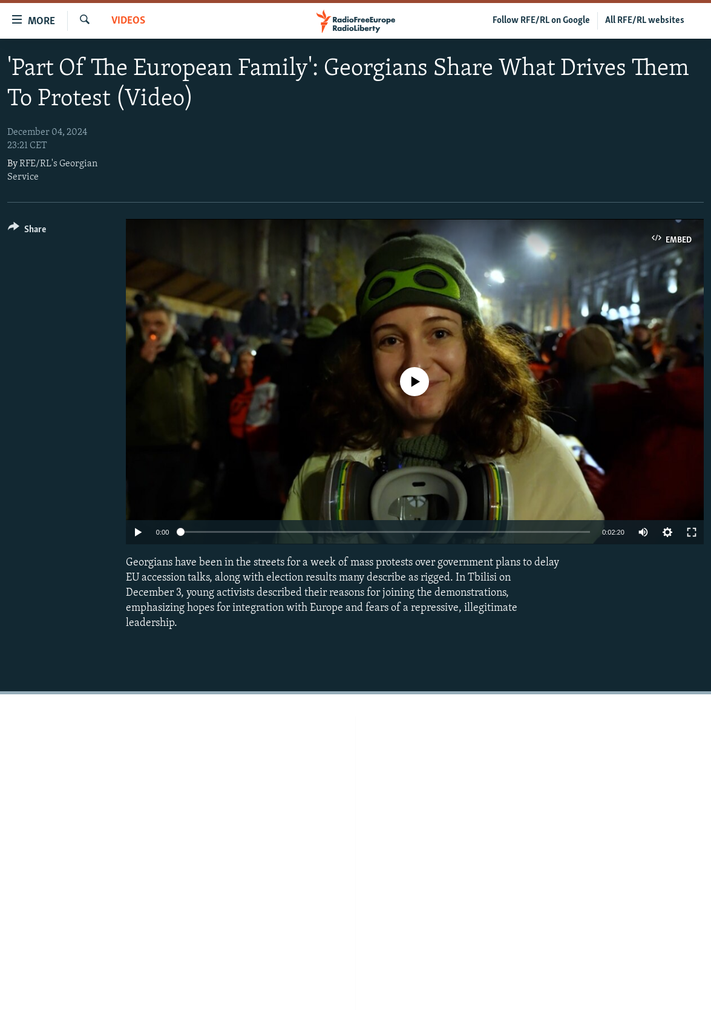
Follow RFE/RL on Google (541, 20)
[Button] (27, 231)
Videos (128, 21)
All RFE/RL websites (644, 20)
